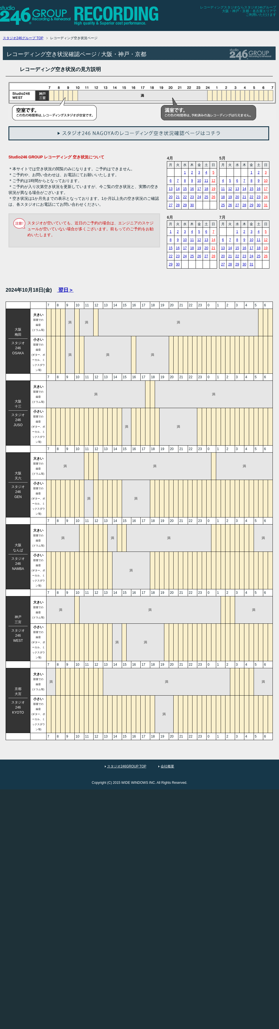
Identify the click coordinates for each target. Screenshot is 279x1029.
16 (192, 189)
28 (178, 205)
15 (185, 189)
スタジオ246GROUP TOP (126, 766)
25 (206, 197)
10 (199, 181)
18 (206, 189)
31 (265, 205)
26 (213, 197)
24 (199, 197)
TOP (23, 38)
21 (178, 197)
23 (192, 197)
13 (170, 189)
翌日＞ (65, 290)
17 (199, 189)
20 (170, 197)
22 (185, 197)
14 (178, 189)
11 (206, 181)
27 (170, 205)
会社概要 (167, 766)
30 (192, 205)
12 (213, 181)
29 (185, 205)
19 (213, 189)
